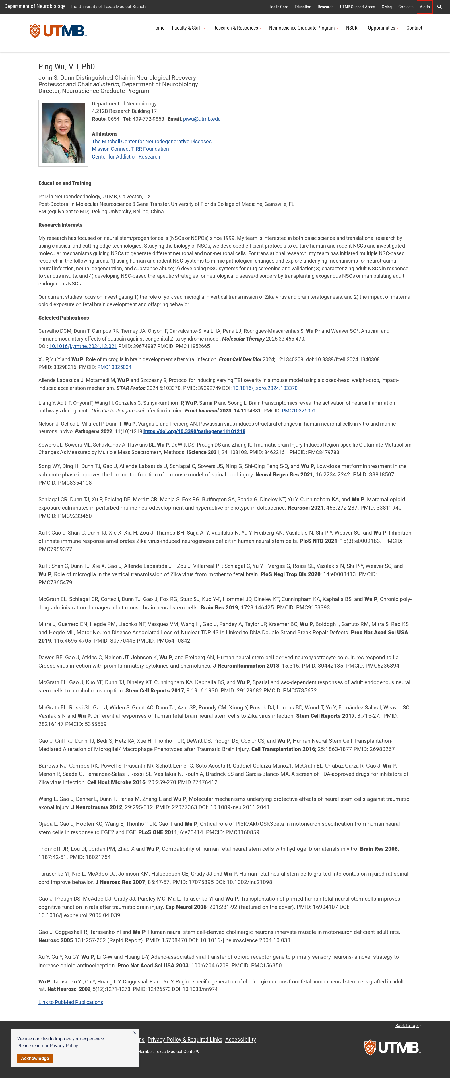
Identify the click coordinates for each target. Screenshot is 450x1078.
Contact (414, 28)
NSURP (353, 28)
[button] (135, 1033)
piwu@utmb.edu (202, 119)
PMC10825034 (114, 367)
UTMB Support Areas (357, 6)
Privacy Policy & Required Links (185, 1039)
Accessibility (240, 1039)
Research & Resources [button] (237, 28)
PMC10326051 (299, 411)
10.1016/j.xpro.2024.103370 (265, 388)
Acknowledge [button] (35, 1058)
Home (158, 28)
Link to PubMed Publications (70, 1002)
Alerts (425, 6)
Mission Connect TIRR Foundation (130, 149)
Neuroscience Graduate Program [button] (304, 28)
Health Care (278, 6)
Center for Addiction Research (126, 157)
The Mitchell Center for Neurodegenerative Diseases (152, 141)
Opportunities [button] (383, 28)
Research (325, 6)
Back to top (408, 1025)
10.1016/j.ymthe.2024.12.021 (83, 346)
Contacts (406, 6)
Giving (387, 6)
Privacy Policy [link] (64, 1045)
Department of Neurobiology (34, 6)
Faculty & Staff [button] (189, 28)
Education (303, 6)
